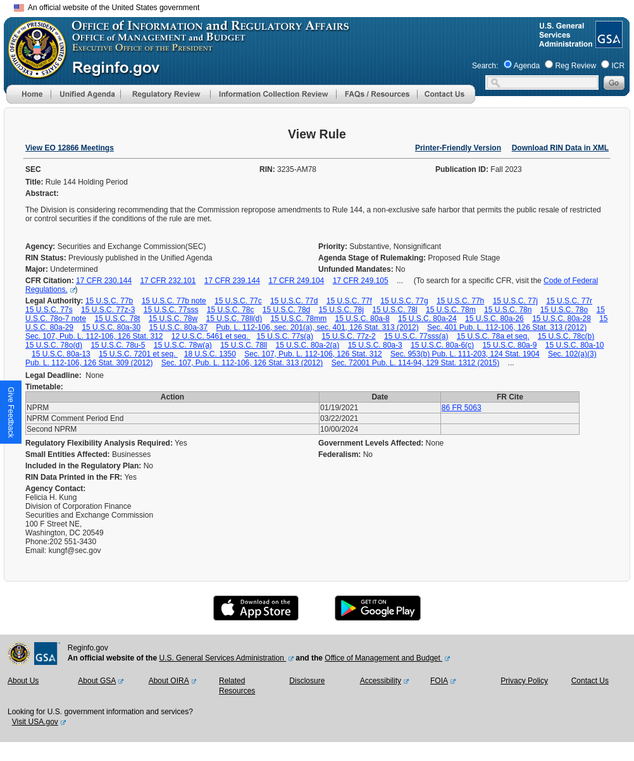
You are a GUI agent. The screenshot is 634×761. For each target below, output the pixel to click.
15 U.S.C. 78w (173, 318)
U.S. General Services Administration (222, 658)
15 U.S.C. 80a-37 (178, 327)
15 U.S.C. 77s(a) (285, 336)
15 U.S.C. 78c (230, 309)
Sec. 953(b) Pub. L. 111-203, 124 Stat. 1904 (465, 354)
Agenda (527, 65)
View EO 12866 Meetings (69, 147)
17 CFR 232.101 (168, 280)
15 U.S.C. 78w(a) (183, 345)
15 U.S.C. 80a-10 (574, 345)
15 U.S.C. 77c (238, 300)
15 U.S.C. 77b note (174, 300)
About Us (23, 680)
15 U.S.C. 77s (49, 309)
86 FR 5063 (462, 407)
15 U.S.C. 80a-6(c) (442, 345)
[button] (85, 94)
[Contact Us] (446, 101)
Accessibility (380, 680)
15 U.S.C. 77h (460, 300)
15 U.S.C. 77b (109, 300)
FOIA (439, 680)
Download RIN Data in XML (560, 147)
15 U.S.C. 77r (569, 300)
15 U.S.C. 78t (117, 318)
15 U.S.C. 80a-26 (494, 318)
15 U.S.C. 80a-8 (362, 318)
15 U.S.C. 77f (349, 300)
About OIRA (169, 680)
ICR (618, 65)
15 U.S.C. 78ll (243, 345)
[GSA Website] (608, 43)
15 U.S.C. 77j (515, 300)
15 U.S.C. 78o (564, 309)
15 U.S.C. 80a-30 (111, 327)
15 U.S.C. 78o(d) (53, 345)
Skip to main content (324, 6)
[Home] (28, 101)
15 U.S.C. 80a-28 (561, 318)
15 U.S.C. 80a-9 (509, 345)
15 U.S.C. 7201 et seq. (138, 354)
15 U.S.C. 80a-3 (375, 345)
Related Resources (237, 685)
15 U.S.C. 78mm (299, 318)
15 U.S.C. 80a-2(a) (308, 345)
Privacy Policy (524, 680)
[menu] (85, 94)
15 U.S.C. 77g (404, 300)
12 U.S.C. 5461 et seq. (211, 336)
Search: (485, 65)
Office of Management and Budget (383, 658)
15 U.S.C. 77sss (171, 309)
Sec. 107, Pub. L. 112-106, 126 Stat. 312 (94, 336)
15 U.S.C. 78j (341, 309)
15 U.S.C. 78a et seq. (493, 336)
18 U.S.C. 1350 (210, 354)
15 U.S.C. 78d (286, 309)
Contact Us (590, 680)
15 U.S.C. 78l (394, 309)
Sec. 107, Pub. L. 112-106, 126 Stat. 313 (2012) (242, 362)
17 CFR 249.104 (296, 280)
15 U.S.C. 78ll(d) (234, 318)
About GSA (97, 680)
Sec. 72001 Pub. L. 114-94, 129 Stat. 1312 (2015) (416, 362)
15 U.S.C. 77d (294, 300)
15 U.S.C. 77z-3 (108, 309)
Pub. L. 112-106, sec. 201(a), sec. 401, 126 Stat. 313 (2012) (317, 327)
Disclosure (307, 680)
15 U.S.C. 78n (507, 309)
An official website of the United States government (106, 7)
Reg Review (575, 65)
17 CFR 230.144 (104, 280)
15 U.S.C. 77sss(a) (416, 336)
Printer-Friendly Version (458, 147)
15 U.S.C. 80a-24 (427, 318)
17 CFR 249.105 (360, 280)
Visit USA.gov (35, 721)
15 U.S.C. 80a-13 (61, 354)
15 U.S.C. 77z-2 (348, 336)
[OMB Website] (33, 72)
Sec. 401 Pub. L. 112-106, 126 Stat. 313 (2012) (507, 327)
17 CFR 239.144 (232, 280)
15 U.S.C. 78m (451, 309)
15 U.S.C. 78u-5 (117, 345)
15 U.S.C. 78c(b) (566, 336)
